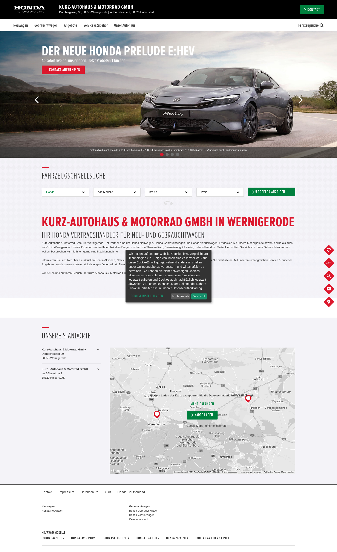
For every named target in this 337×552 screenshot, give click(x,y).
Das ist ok (199, 296)
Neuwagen (20, 25)
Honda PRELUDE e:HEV (115, 538)
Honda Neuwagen (52, 510)
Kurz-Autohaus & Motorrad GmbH (96, 7)
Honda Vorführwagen (142, 515)
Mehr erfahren (202, 404)
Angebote (70, 25)
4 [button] (177, 154)
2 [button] (167, 154)
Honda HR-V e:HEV (147, 538)
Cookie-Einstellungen (146, 296)
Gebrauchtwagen (46, 25)
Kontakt (313, 10)
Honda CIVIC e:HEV (83, 538)
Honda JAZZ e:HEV (53, 538)
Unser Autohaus (124, 25)
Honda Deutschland (131, 492)
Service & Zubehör (96, 25)
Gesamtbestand (138, 519)
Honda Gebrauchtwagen (143, 510)
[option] (168, 94)
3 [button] (172, 154)
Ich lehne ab (180, 296)
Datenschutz (89, 492)
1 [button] (162, 154)
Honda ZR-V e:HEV (177, 538)
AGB (107, 492)
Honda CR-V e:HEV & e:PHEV (213, 538)
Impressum (66, 492)
